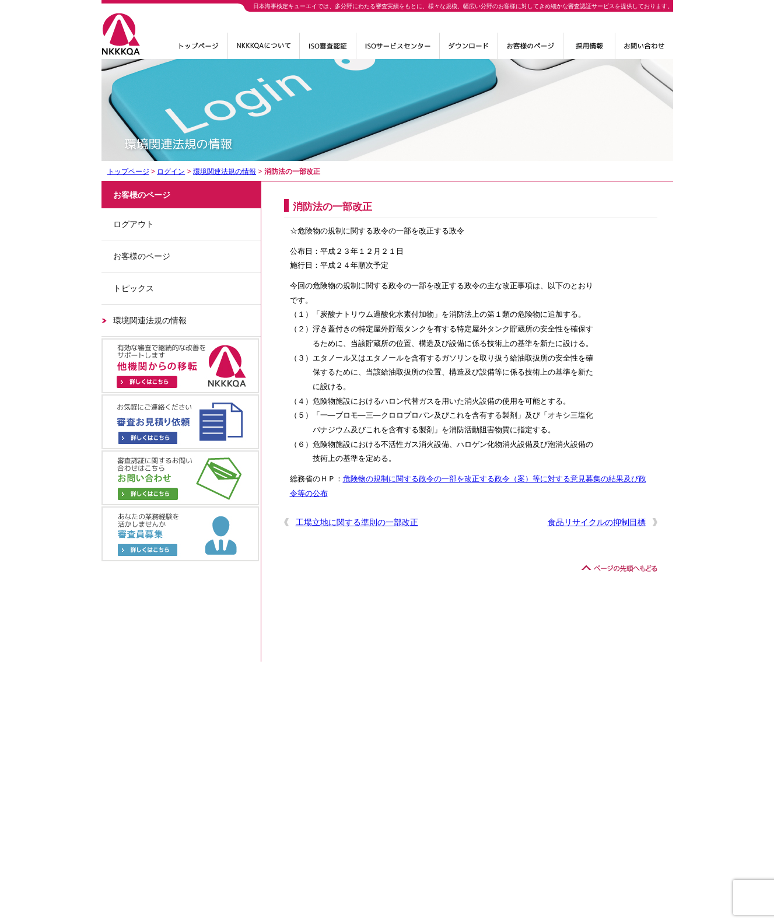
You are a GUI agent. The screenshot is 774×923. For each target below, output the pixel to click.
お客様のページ (141, 256)
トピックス (133, 288)
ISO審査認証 (328, 50)
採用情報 (589, 50)
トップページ (199, 50)
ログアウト (133, 224)
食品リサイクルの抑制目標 (597, 522)
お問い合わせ (644, 50)
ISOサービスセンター (397, 50)
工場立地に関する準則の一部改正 (357, 522)
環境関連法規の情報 (224, 171)
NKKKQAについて (263, 50)
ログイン (530, 50)
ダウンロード (469, 50)
